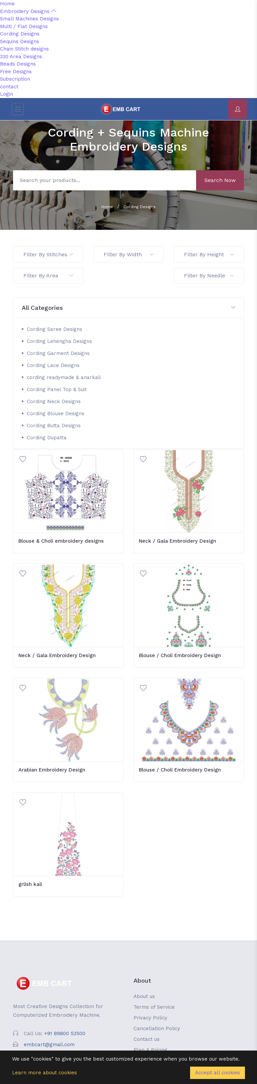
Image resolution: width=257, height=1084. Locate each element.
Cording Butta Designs (54, 426)
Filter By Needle (209, 275)
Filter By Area (48, 275)
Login (6, 94)
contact (9, 87)
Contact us (147, 1039)
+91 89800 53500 (64, 1033)
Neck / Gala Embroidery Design (177, 541)
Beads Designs (18, 64)
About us (144, 996)
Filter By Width (128, 254)
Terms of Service (154, 1007)
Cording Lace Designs (53, 365)
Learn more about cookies (44, 1073)
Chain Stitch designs (24, 49)
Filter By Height (209, 254)
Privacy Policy (150, 1018)
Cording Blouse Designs (55, 414)
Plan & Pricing (150, 1050)
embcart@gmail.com (49, 1045)
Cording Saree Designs (54, 329)
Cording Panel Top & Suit (57, 389)
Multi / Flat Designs (24, 26)
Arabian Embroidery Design (51, 770)
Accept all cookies (217, 1073)
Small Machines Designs (29, 19)
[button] (128, 308)
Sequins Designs (19, 41)
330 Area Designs (21, 57)
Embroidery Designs (28, 11)
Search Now (220, 180)
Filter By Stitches (48, 254)
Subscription (15, 79)
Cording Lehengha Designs (59, 341)
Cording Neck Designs (54, 401)
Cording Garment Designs (58, 353)
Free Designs (16, 72)
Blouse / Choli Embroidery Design (180, 655)
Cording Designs (19, 34)
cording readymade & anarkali (64, 377)
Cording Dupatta (47, 438)
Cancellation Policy (157, 1028)
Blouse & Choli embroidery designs (61, 541)
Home (7, 4)
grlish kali (30, 884)
